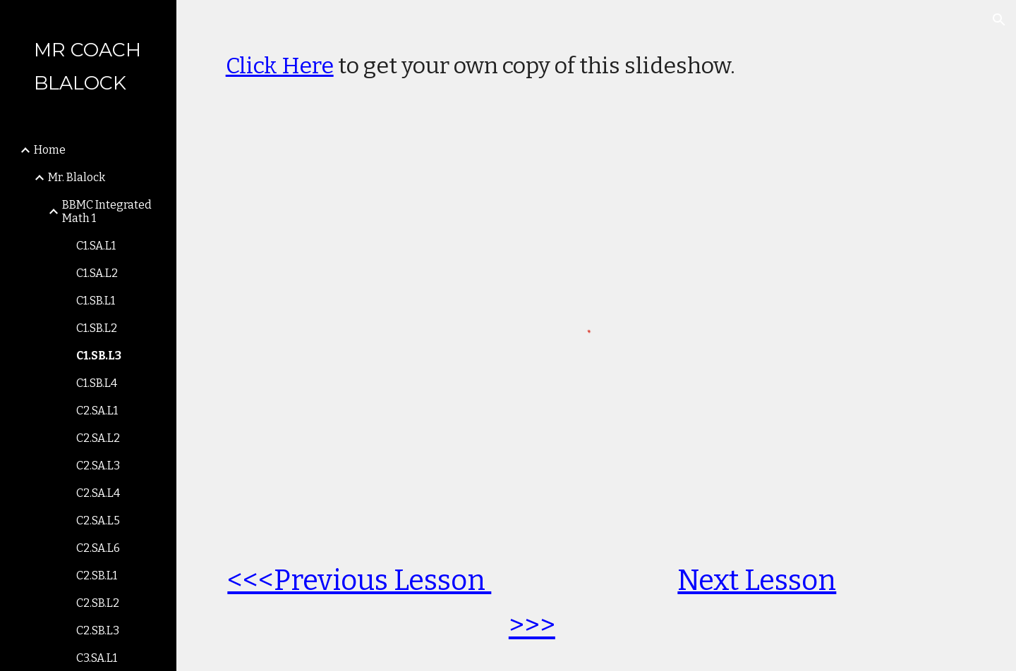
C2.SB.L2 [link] (97, 603)
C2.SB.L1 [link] (96, 575)
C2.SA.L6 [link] (98, 548)
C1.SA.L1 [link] (96, 245)
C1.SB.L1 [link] (95, 300)
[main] (596, 58)
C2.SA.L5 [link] (98, 520)
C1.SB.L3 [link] (98, 355)
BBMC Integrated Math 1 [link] (107, 211)
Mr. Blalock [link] (76, 177)
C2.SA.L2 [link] (98, 438)
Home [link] (50, 149)
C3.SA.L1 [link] (96, 658)
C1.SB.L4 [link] (96, 383)
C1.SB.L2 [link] (96, 328)
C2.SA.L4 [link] (98, 493)
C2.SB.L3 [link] (97, 630)
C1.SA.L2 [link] (97, 273)
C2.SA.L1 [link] (97, 410)
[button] (999, 20)
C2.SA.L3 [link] (98, 465)
